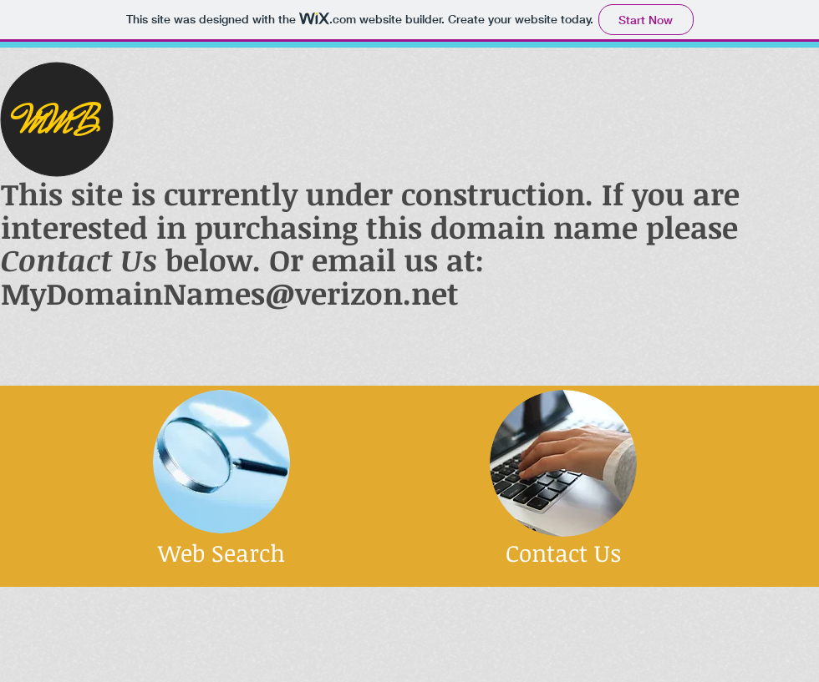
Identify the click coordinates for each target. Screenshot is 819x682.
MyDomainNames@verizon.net (230, 292)
